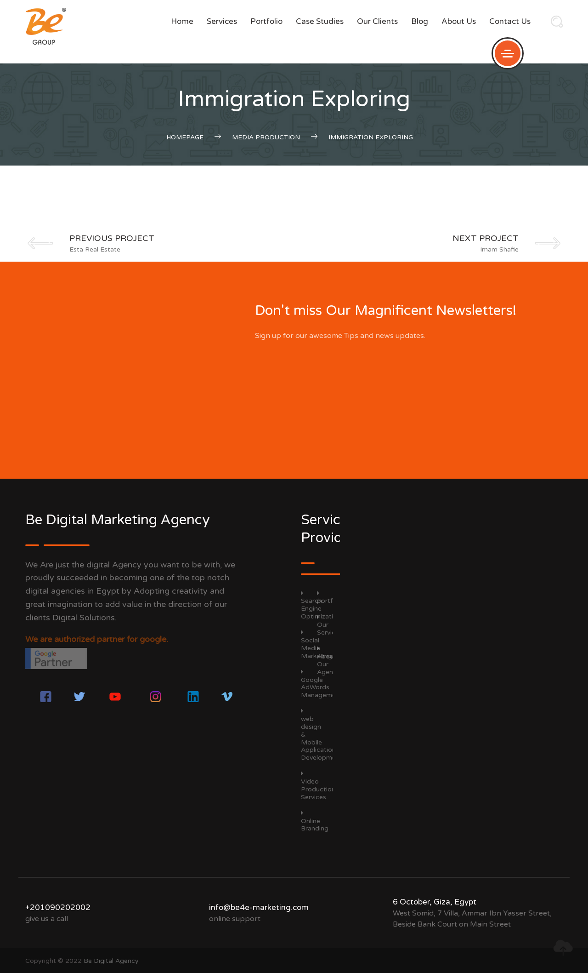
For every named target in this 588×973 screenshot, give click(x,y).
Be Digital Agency (111, 961)
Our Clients (377, 21)
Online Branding (314, 821)
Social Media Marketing (316, 644)
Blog (419, 21)
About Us (458, 21)
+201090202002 (57, 907)
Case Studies (320, 21)
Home (182, 21)
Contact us (510, 21)
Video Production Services (318, 785)
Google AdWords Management (321, 684)
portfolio (266, 21)
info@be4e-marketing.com (259, 907)
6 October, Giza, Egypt (434, 902)
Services (222, 21)
